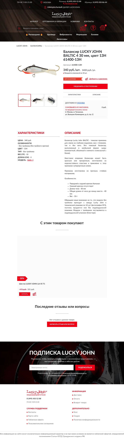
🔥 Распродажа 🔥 (34, 35)
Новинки (75, 21)
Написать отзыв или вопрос (62, 324)
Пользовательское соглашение (40, 424)
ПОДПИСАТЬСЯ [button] (85, 368)
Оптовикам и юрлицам (54, 21)
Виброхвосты (66, 35)
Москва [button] (81, 103)
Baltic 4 (30, 160)
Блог (76, 412)
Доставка (77, 395)
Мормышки (81, 35)
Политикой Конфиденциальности (74, 373)
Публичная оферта (35, 420)
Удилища (51, 35)
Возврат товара (80, 403)
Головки (94, 35)
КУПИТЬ (25, 294)
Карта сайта (33, 416)
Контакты (89, 21)
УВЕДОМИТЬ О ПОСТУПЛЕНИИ (85, 86)
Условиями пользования (57, 375)
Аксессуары (62, 39)
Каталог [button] (34, 21)
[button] (70, 3)
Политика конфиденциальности (87, 420)
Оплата (77, 399)
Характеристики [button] (74, 94)
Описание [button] (96, 94)
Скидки (77, 416)
